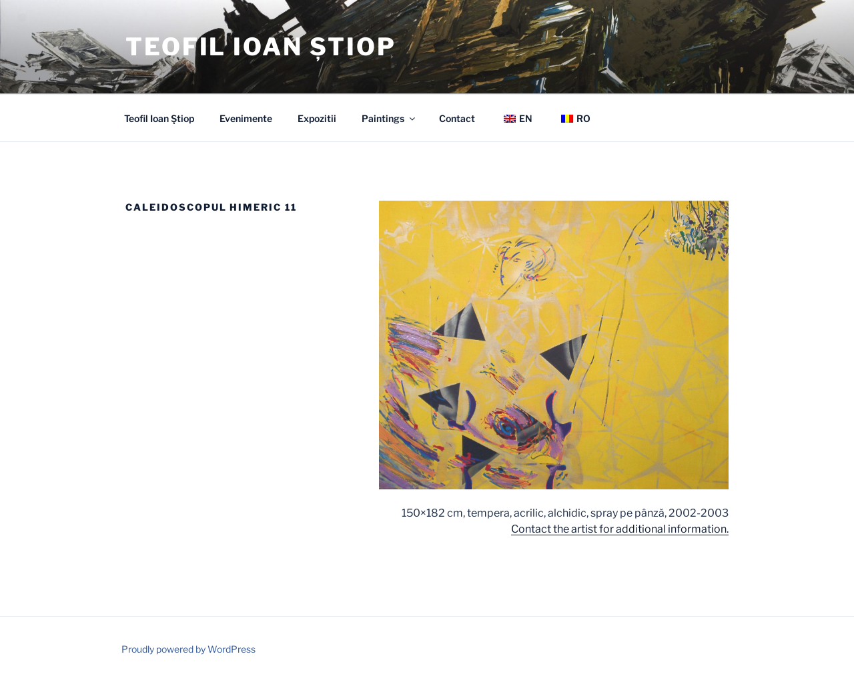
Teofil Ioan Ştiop (159, 118)
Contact (457, 118)
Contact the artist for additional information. (620, 529)
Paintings (389, 118)
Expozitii (317, 118)
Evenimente (246, 118)
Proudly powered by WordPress (188, 649)
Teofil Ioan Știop (260, 46)
